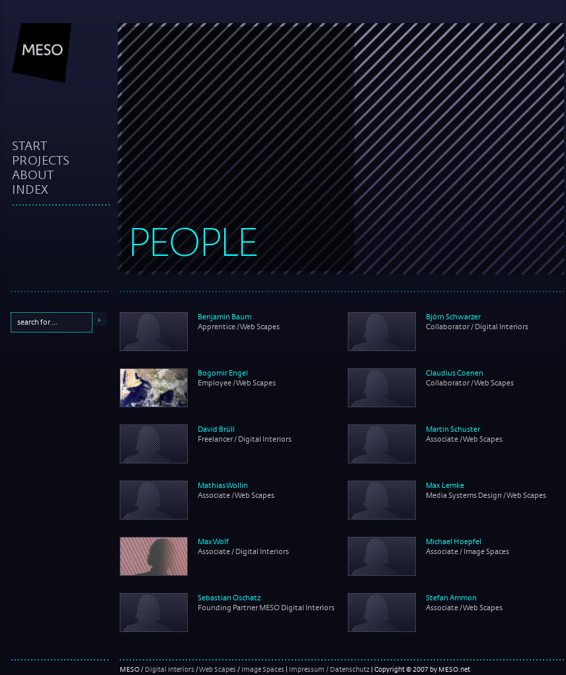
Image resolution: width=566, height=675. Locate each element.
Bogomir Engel (223, 373)
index (30, 189)
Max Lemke (445, 485)
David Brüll (216, 429)
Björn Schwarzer (453, 316)
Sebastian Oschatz (229, 597)
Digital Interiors (169, 669)
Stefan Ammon (451, 597)
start (29, 145)
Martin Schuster (453, 429)
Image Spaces (262, 669)
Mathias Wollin (223, 485)
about (33, 174)
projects (40, 160)
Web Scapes (217, 669)
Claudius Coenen (454, 373)
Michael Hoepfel (453, 541)
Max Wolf (213, 541)
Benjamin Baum (224, 316)
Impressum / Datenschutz (329, 669)
